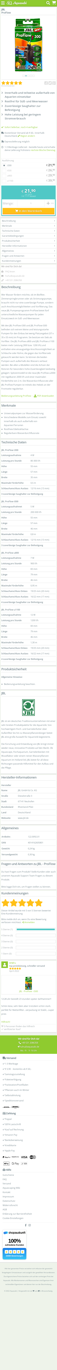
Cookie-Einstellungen (13, 1218)
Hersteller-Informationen (28, 245)
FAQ (5, 1179)
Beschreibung (28, 220)
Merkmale (28, 225)
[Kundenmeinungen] (11, 83)
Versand (33, 196)
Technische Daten (28, 230)
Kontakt (6, 1192)
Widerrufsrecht (10, 1205)
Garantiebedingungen (28, 235)
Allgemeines (28, 250)
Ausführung (8, 160)
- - (27, 395)
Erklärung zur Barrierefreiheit (17, 1213)
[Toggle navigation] (3, 3)
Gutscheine (8, 1175)
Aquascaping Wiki (11, 1187)
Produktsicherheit (28, 240)
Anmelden (28, 922)
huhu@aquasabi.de (14, 275)
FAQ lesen (10, 271)
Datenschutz (9, 1200)
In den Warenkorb (28, 211)
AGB (5, 1209)
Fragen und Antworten (28, 255)
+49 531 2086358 (13, 280)
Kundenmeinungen (28, 260)
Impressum (8, 1196)
